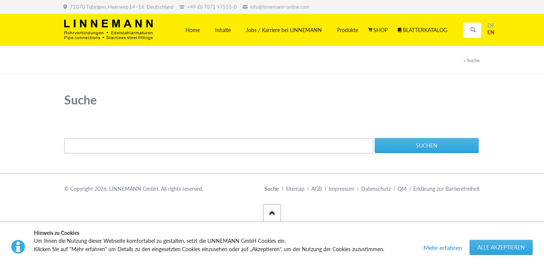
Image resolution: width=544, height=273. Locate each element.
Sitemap (295, 189)
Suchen (473, 30)
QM (401, 189)
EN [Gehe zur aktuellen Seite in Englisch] (491, 32)
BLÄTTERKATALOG (425, 30)
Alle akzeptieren (501, 247)
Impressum (341, 189)
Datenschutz (376, 189)
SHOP (380, 30)
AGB (316, 189)
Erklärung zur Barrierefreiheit (446, 189)
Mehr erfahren (442, 247)
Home (192, 30)
